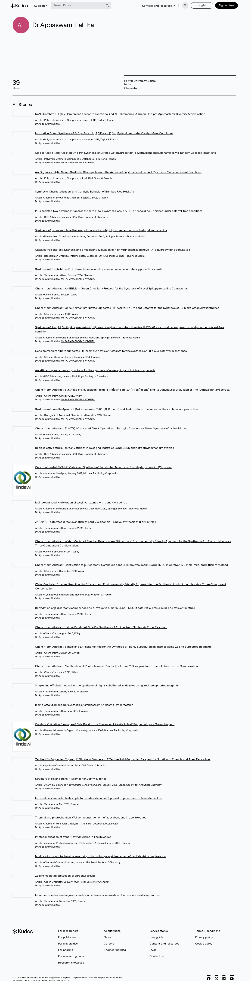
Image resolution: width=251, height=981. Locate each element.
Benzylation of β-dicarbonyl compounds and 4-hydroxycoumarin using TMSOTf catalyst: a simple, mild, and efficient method (115, 607)
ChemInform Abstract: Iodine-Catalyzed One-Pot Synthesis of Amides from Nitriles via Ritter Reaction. (101, 626)
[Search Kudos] (79, 5)
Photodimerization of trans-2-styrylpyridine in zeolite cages (73, 836)
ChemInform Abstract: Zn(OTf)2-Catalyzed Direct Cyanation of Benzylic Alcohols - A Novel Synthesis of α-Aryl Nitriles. (111, 427)
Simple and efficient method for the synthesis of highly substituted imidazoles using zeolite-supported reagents (107, 684)
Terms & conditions (207, 929)
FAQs (153, 949)
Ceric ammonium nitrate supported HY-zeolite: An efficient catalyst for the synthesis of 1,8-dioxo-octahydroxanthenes (111, 350)
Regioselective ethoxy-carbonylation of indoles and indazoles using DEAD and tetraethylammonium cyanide (104, 446)
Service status (159, 929)
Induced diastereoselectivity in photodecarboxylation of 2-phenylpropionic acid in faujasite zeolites (98, 797)
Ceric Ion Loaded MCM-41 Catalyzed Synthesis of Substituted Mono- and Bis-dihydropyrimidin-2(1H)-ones (103, 466)
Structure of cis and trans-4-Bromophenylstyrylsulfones (70, 777)
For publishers (67, 936)
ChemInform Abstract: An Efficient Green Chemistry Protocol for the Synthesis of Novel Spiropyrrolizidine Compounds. (111, 287)
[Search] (109, 5)
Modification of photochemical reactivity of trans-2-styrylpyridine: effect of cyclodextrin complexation (100, 855)
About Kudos (112, 929)
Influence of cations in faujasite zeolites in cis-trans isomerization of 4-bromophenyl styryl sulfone (97, 894)
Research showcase (71, 961)
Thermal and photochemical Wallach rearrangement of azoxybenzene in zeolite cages (90, 816)
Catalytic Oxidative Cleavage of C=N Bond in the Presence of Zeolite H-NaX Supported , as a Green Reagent (104, 723)
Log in (200, 5)
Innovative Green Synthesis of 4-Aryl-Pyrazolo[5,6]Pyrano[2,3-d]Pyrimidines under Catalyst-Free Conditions (104, 132)
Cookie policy (203, 942)
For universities (68, 942)
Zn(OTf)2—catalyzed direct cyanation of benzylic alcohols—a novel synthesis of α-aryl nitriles (95, 520)
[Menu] (183, 5)
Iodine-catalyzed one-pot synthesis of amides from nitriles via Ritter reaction (84, 703)
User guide (156, 936)
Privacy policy (204, 936)
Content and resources (164, 942)
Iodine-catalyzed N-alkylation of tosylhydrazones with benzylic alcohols (81, 501)
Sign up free (224, 5)
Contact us (157, 955)
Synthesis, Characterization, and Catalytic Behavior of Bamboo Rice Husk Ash (85, 190)
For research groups (71, 955)
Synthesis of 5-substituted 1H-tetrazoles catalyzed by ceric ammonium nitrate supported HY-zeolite (99, 268)
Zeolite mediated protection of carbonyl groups (65, 874)
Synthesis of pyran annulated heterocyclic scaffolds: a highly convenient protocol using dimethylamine (101, 229)
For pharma (65, 949)
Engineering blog (115, 949)
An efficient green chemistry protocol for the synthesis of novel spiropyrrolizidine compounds (95, 369)
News (107, 936)
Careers (109, 942)
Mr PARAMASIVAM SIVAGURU (78, 161)
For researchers (68, 929)
